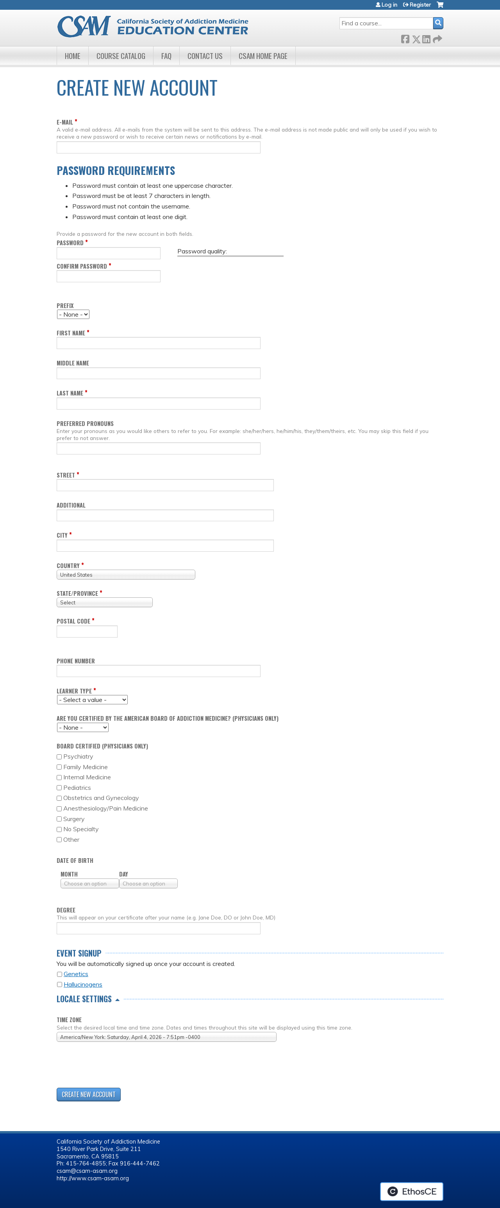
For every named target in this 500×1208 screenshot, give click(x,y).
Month (69, 874)
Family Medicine (85, 767)
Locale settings (84, 999)
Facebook (405, 37)
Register (420, 4)
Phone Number (76, 661)
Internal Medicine (87, 777)
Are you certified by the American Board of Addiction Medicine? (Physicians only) (168, 718)
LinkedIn (426, 37)
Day (123, 874)
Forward (437, 37)
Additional (71, 505)
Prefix (65, 305)
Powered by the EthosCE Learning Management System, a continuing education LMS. (411, 1191)
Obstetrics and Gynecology (101, 798)
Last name (70, 393)
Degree (66, 910)
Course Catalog (120, 55)
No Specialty (81, 829)
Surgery (74, 819)
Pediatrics (77, 787)
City (62, 535)
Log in (389, 4)
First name (71, 333)
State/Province (77, 593)
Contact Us (205, 55)
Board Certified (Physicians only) (102, 746)
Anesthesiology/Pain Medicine (105, 808)
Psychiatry (78, 756)
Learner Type (74, 691)
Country (68, 565)
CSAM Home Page (263, 55)
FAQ (166, 55)
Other (71, 839)
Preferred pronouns (85, 423)
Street (66, 475)
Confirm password (82, 266)
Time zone (69, 1020)
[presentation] (116, 1066)
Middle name (73, 363)
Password (70, 243)
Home (72, 55)
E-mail (65, 122)
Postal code (73, 621)
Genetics (76, 974)
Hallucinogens (83, 984)
